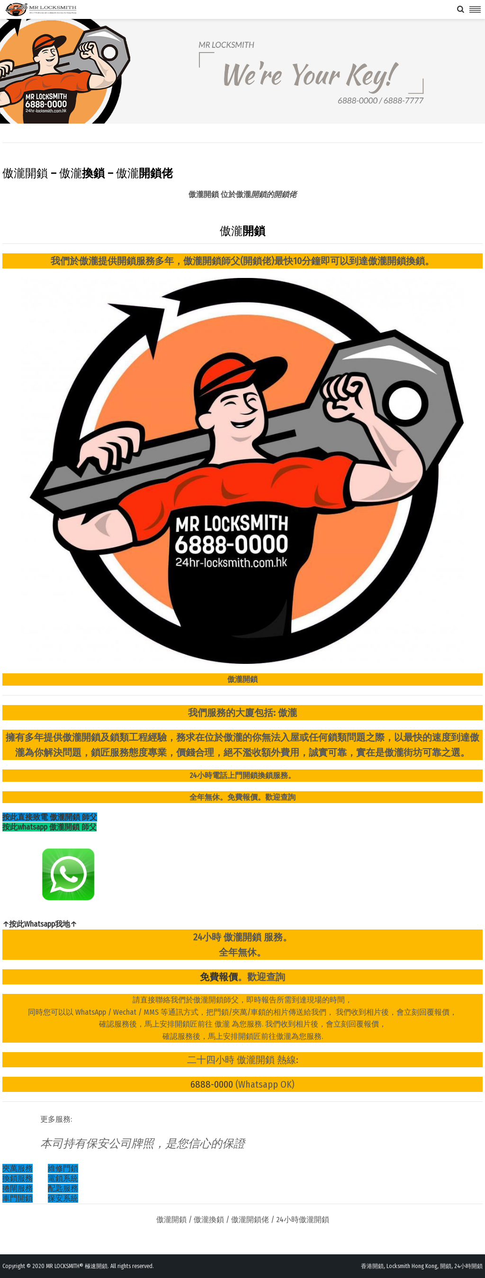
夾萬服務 (17, 1168)
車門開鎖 (17, 1198)
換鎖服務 (17, 1178)
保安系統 (63, 1198)
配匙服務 (63, 1188)
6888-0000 (211, 1084)
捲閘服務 (17, 1188)
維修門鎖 (63, 1168)
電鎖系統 (63, 1178)
